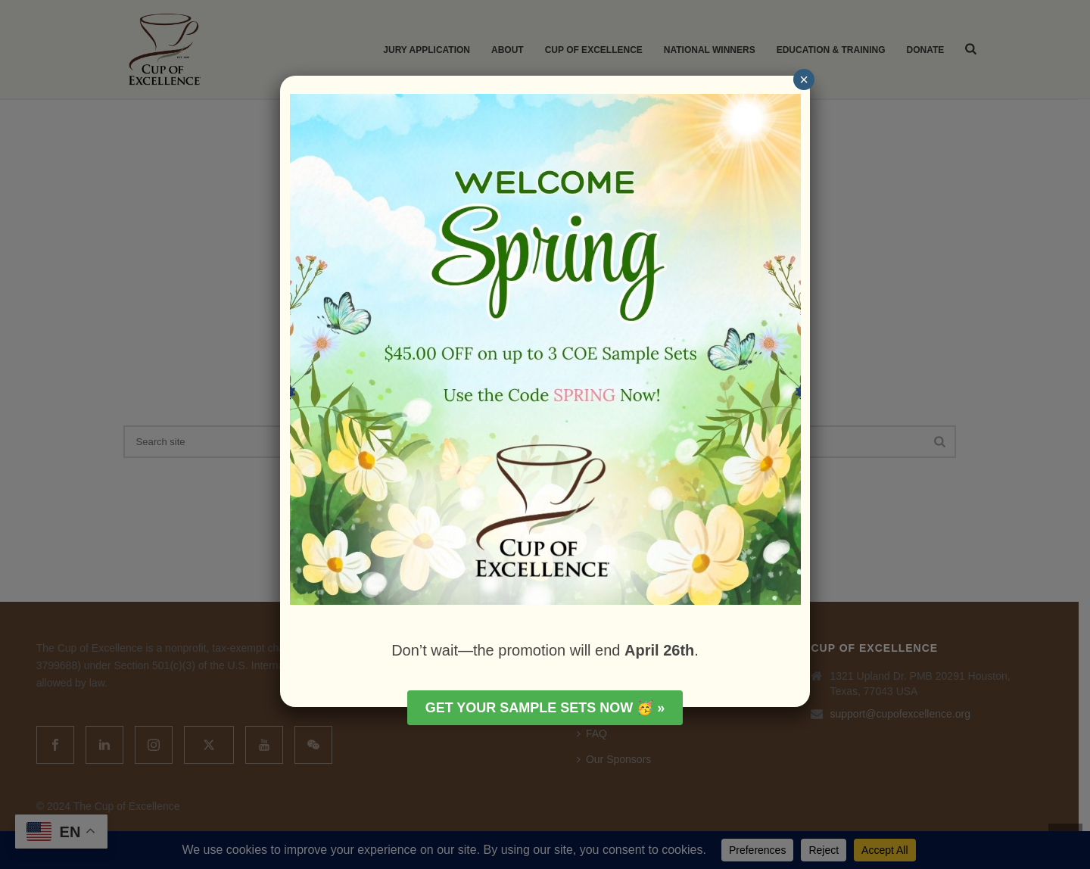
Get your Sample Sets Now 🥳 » (545, 707)
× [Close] (803, 79)
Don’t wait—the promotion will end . (545, 650)
